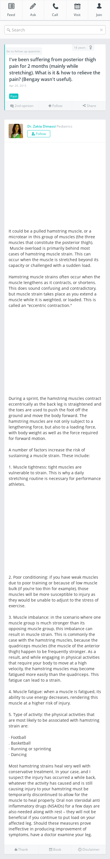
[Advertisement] (57, 187)
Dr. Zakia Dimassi (41, 126)
